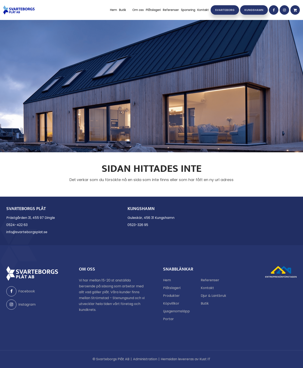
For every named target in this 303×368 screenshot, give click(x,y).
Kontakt (207, 287)
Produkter (171, 295)
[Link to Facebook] (273, 10)
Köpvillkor (171, 303)
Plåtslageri (172, 287)
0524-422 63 (17, 224)
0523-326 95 (138, 224)
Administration (145, 359)
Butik (205, 303)
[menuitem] (113, 10)
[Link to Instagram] (284, 10)
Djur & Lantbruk (213, 295)
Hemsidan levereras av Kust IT (185, 359)
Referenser (210, 280)
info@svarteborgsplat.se (26, 232)
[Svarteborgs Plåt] (19, 10)
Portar (168, 319)
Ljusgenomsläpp (176, 311)
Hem (167, 280)
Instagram (21, 305)
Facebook (20, 291)
